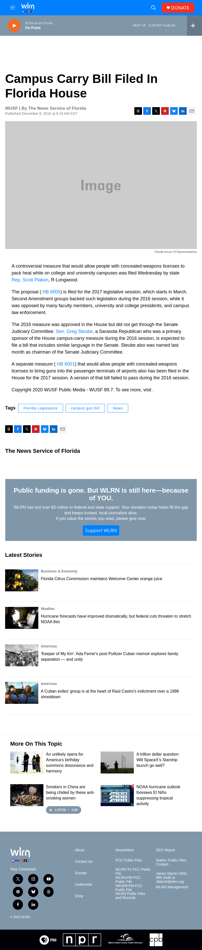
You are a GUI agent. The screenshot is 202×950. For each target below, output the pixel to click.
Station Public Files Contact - (171, 862)
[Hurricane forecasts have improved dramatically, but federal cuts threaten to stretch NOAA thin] (21, 618)
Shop (79, 896)
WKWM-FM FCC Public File (128, 888)
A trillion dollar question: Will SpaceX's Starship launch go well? (158, 760)
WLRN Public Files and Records (130, 896)
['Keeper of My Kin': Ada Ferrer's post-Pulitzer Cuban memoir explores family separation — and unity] (21, 655)
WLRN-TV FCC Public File (133, 872)
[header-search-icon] (153, 7)
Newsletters (124, 850)
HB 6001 (66, 364)
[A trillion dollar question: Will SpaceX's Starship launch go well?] (117, 762)
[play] (14, 26)
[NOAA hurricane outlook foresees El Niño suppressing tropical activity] (117, 795)
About (79, 850)
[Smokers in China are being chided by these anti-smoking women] (26, 795)
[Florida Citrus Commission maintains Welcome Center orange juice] (21, 580)
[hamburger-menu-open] (12, 8)
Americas (49, 646)
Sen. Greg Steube (74, 331)
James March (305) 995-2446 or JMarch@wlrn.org (171, 878)
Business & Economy (59, 571)
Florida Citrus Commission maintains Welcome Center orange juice (101, 579)
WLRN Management (172, 887)
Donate (80, 873)
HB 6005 (52, 291)
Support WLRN (101, 530)
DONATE (180, 7)
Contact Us (83, 862)
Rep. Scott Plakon (30, 279)
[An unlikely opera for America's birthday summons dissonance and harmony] (26, 762)
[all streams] (194, 25)
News (118, 408)
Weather (48, 609)
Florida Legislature (40, 408)
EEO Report (165, 850)
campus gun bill (85, 408)
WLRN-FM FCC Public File (128, 880)
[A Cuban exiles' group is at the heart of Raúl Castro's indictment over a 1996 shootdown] (21, 693)
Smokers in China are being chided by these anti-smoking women (70, 792)
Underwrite (83, 884)
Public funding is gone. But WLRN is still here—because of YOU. (101, 494)
